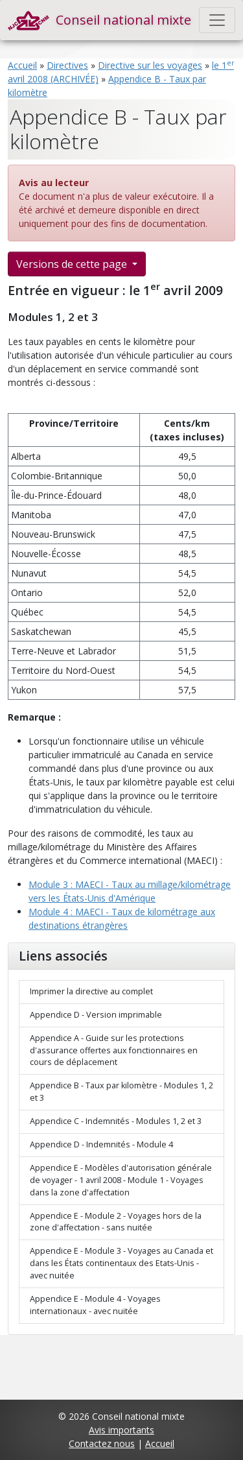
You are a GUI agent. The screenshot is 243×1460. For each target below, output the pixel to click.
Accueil (22, 65)
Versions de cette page (73, 264)
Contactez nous (102, 1443)
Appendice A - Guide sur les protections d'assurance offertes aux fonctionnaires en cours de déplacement (114, 1050)
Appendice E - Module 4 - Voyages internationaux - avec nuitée (95, 1305)
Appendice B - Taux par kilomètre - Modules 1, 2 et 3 (121, 1091)
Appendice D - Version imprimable (96, 1014)
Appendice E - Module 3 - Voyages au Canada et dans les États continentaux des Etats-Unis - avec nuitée (121, 1263)
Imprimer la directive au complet (91, 991)
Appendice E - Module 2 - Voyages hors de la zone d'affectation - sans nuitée (116, 1222)
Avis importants (121, 1430)
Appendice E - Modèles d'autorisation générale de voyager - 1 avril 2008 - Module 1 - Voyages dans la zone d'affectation (121, 1180)
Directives (67, 65)
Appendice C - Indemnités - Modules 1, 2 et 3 (116, 1121)
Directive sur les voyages (150, 65)
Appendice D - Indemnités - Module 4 (101, 1144)
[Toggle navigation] (217, 20)
